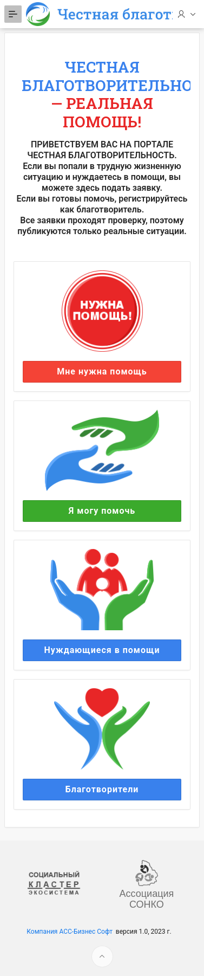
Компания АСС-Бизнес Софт (70, 931)
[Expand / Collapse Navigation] (13, 14)
